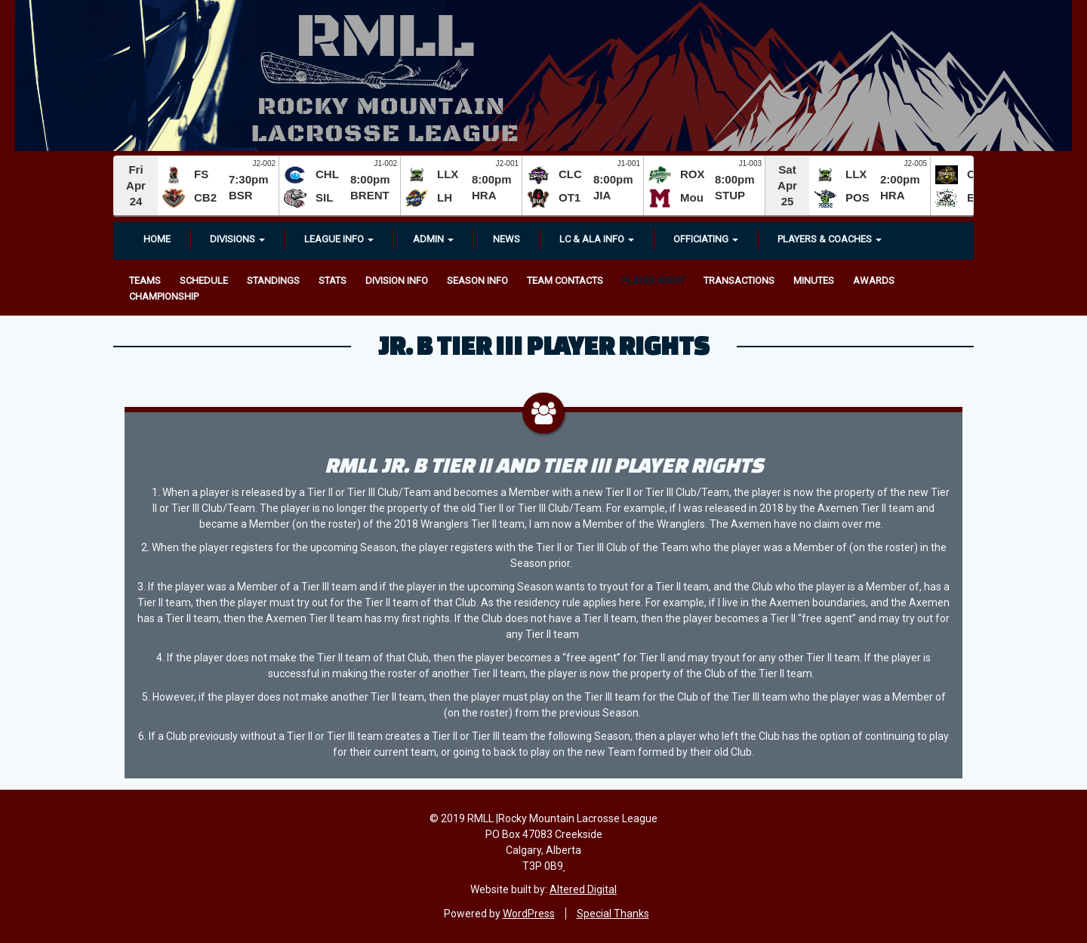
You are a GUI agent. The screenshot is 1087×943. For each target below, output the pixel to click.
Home (157, 239)
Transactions (739, 280)
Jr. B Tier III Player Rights (544, 345)
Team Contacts (565, 280)
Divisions (237, 239)
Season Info (477, 280)
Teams (145, 280)
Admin (433, 239)
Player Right (653, 280)
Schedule (204, 280)
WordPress (529, 914)
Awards (874, 280)
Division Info (396, 280)
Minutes (813, 280)
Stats (332, 280)
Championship (164, 296)
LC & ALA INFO (596, 239)
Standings (273, 280)
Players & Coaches (830, 239)
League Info (339, 239)
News (506, 239)
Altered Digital (583, 889)
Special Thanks (613, 914)
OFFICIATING (705, 239)
